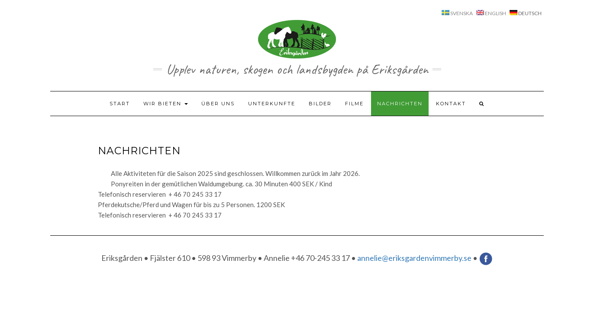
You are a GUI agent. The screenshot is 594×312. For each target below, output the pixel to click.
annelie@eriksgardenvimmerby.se (414, 257)
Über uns (218, 104)
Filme (354, 104)
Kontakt (451, 104)
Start (120, 104)
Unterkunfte (271, 104)
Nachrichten (400, 104)
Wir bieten (165, 104)
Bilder (320, 104)
